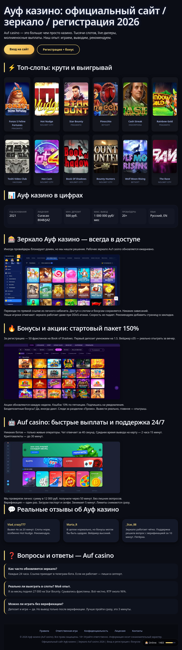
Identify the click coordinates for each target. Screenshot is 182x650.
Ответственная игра (67, 630)
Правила (44, 630)
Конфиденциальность (96, 630)
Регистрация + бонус (58, 49)
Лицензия (120, 630)
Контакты (137, 630)
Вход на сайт (19, 49)
